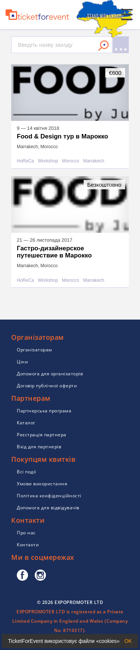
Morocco (70, 161)
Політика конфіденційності (49, 495)
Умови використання (42, 483)
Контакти (28, 544)
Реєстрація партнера (41, 434)
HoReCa (25, 161)
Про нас (26, 533)
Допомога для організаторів (50, 373)
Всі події (26, 472)
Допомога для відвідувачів (48, 507)
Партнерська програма (44, 411)
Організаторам (34, 350)
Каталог (26, 422)
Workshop (48, 161)
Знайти (103, 45)
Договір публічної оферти (47, 385)
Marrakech (93, 161)
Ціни (22, 361)
